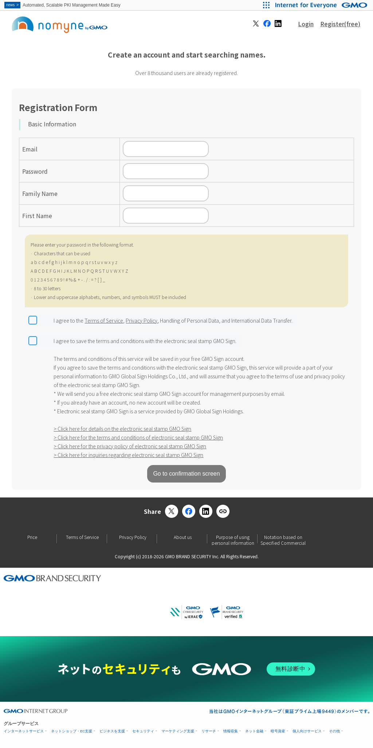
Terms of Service (104, 320)
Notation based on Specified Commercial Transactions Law (283, 538)
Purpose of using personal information (233, 538)
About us (183, 537)
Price (32, 537)
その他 (334, 731)
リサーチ (208, 731)
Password (35, 171)
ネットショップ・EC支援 (71, 731)
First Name (37, 215)
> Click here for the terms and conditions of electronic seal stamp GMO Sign (138, 437)
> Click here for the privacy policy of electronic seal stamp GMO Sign (130, 446)
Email (30, 149)
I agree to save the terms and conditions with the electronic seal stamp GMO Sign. (145, 341)
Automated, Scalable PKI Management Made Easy (62, 5)
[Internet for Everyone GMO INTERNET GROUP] (322, 5)
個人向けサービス (307, 731)
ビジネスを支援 (112, 731)
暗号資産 (278, 731)
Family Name (40, 193)
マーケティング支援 (177, 731)
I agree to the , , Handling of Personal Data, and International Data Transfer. (173, 320)
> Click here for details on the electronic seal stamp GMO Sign (122, 428)
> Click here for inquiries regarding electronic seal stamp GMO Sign (128, 454)
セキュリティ (143, 731)
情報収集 (230, 731)
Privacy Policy (141, 320)
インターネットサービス (24, 731)
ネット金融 (254, 731)
